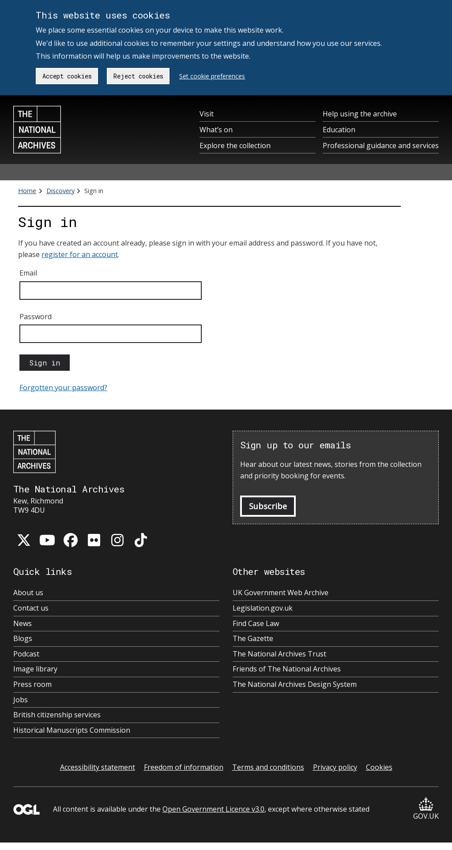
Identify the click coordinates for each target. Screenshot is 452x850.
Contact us (31, 608)
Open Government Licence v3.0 (213, 809)
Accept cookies (67, 76)
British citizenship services (57, 715)
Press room (32, 684)
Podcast (26, 654)
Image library (35, 669)
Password (35, 316)
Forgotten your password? (63, 387)
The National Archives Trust (279, 654)
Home (27, 190)
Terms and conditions (268, 767)
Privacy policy (335, 767)
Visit (207, 114)
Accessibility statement (97, 767)
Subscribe (268, 506)
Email (28, 273)
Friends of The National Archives (287, 669)
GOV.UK (426, 809)
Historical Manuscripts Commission (71, 730)
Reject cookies (138, 76)
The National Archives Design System (295, 684)
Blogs (22, 638)
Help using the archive (360, 114)
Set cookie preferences (212, 76)
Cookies (379, 767)
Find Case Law (256, 623)
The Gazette (253, 638)
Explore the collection (235, 145)
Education (339, 129)
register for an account (79, 254)
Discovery (60, 190)
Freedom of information (183, 767)
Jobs (20, 700)
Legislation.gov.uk (263, 608)
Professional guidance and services (381, 145)
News (22, 623)
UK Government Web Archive (280, 592)
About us (28, 592)
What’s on (216, 129)
